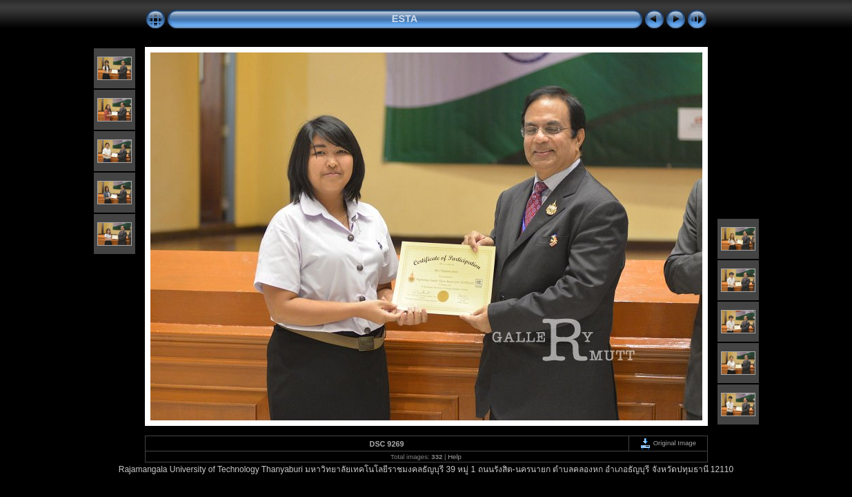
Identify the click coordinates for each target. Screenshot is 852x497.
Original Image (668, 443)
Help (455, 456)
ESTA (404, 18)
